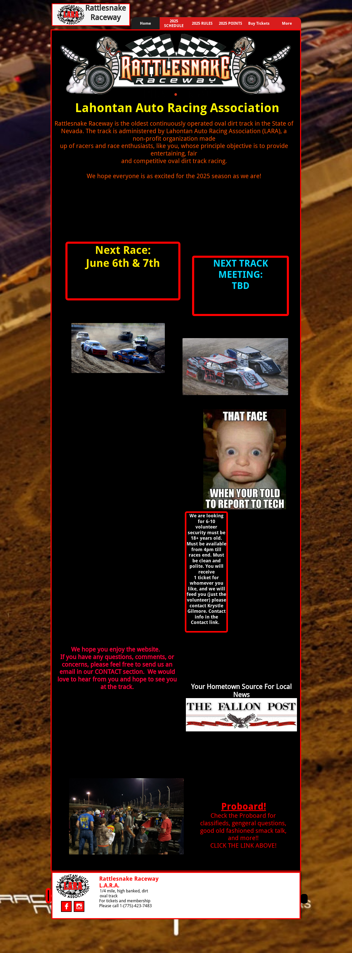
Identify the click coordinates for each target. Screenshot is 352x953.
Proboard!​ (243, 806)
